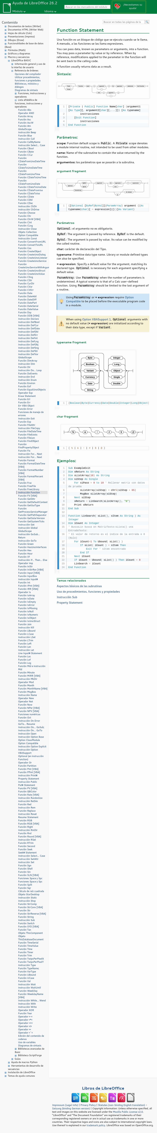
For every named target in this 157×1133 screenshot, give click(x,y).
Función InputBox (27, 576)
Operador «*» (25, 1019)
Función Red (24, 804)
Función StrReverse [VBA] (32, 913)
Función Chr (24, 216)
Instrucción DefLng (28, 341)
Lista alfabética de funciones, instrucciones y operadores (28, 103)
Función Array (25, 116)
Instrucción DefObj (28, 344)
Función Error (25, 408)
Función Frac (25, 482)
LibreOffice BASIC (21, 60)
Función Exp (24, 421)
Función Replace (27, 810)
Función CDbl (25, 199)
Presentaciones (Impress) (21, 36)
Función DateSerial (28, 306)
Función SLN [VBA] (28, 875)
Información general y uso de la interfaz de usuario (28, 65)
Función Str (24, 910)
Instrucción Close (27, 228)
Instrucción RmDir (27, 830)
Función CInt (25, 222)
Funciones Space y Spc (30, 878)
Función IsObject (27, 617)
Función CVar (25, 286)
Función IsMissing (27, 608)
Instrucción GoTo (27, 540)
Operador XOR (26, 1010)
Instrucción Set (26, 862)
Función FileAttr (26, 425)
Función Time (25, 949)
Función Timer (25, 952)
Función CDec (25, 203)
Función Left (24, 643)
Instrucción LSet (27, 637)
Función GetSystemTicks (31, 521)
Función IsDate (26, 598)
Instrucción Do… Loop (30, 370)
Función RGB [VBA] (28, 823)
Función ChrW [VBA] (29, 219)
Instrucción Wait (27, 984)
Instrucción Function (29, 492)
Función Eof (24, 386)
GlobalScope (25, 129)
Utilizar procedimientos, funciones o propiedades (28, 79)
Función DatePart (27, 302)
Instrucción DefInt (28, 338)
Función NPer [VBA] (29, 708)
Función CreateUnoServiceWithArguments (33, 266)
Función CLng (25, 225)
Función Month (26, 685)
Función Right (25, 826)
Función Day (24, 312)
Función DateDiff (27, 299)
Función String (26, 916)
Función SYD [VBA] (28, 926)
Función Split (25, 884)
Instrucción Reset (27, 814)
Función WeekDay (27, 990)
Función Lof (24, 659)
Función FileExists (27, 434)
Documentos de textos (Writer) (24, 26)
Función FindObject (28, 441)
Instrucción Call (26, 138)
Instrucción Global (28, 527)
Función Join (24, 624)
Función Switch (26, 923)
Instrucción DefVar (28, 354)
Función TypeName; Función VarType (28, 970)
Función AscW (25, 122)
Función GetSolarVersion (31, 518)
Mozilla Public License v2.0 (128, 1111)
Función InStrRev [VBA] (31, 569)
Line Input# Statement (30, 653)
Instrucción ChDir (27, 206)
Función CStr (25, 280)
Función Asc (24, 119)
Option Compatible (28, 235)
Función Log (24, 662)
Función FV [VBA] (27, 495)
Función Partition (27, 765)
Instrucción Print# (27, 775)
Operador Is (24, 592)
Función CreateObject (29, 251)
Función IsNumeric (28, 614)
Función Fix (24, 450)
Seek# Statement (27, 852)
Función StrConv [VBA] (30, 907)
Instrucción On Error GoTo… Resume (29, 722)
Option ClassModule (29, 740)
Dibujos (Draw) (16, 40)
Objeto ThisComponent (30, 933)
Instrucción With (27, 1003)
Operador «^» (25, 1032)
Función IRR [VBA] (28, 589)
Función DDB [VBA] (28, 315)
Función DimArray (27, 360)
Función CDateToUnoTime (32, 177)
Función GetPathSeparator (32, 515)
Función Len (24, 646)
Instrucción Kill (26, 627)
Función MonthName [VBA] (33, 688)
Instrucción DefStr (28, 351)
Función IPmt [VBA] (28, 585)
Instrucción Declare (28, 318)
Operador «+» (25, 1023)
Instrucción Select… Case (31, 145)
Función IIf (24, 556)
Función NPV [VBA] (28, 711)
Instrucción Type (27, 965)
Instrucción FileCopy (29, 428)
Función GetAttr (26, 499)
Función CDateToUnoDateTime (30, 166)
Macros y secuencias (19, 57)
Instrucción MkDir (27, 679)
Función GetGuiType (29, 505)
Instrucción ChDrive (28, 209)
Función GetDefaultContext (33, 502)
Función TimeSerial (28, 942)
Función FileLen (26, 437)
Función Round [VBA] (29, 836)
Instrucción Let (26, 650)
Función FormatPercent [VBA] (30, 478)
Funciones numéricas (29, 714)
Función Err (24, 402)
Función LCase (26, 634)
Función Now (25, 704)
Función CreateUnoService (32, 261)
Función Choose (26, 212)
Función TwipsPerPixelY (31, 962)
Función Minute (26, 672)
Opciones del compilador (28, 74)
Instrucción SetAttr (28, 859)
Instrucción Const (27, 238)
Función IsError (26, 605)
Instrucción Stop (27, 900)
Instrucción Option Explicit (32, 746)
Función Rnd (24, 833)
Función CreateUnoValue (31, 273)
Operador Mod (26, 682)
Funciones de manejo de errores (31, 413)
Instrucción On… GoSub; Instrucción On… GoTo (31, 729)
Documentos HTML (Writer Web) (25, 29)
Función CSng (25, 277)
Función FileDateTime (29, 431)
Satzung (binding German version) (71, 1108)
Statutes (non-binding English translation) (121, 1105)
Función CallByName (29, 142)
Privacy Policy (88, 1105)
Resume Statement (28, 817)
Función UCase (26, 978)
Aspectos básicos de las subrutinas (79, 584)
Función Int (24, 582)
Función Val (24, 981)
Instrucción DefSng (28, 347)
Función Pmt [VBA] (28, 769)
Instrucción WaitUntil (29, 987)
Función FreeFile (27, 486)
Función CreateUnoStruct (31, 270)
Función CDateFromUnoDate (29, 182)
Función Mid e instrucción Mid (31, 667)
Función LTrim (25, 640)
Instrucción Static (27, 897)
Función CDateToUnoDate (32, 187)
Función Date (25, 293)
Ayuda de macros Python (24, 1062)
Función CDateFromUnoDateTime (31, 159)
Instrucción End (26, 376)
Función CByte (26, 151)
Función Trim (25, 955)
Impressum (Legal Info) (65, 1105)
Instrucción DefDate (29, 328)
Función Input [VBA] (29, 572)
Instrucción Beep (27, 132)
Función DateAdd (27, 296)
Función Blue (25, 135)
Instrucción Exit (26, 418)
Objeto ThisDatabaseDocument (31, 938)
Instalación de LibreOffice (21, 1072)
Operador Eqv (25, 392)
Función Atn (24, 126)
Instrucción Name (27, 695)
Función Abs (24, 109)
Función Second (26, 846)
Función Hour (25, 553)
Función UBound (27, 974)
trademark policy (96, 1125)
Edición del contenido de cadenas (31, 1037)
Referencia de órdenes (26, 70)
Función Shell (25, 868)
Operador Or (25, 762)
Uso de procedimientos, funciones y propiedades (88, 590)
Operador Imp (25, 563)
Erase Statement (27, 396)
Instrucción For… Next (30, 453)
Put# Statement (26, 785)
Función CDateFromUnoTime (29, 172)
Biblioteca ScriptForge (30, 1055)
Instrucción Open (27, 733)
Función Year (25, 1013)
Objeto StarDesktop (28, 894)
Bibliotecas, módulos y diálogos (27, 85)
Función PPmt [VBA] (29, 772)
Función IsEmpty (27, 601)
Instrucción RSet (27, 839)
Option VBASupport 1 (96, 319)
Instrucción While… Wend (32, 1000)
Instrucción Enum (27, 380)
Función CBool (26, 148)
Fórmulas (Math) (17, 50)
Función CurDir (26, 283)
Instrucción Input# (28, 579)
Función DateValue (28, 309)
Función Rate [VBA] (28, 794)
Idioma (48, 11)
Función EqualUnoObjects (32, 389)
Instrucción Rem (26, 807)
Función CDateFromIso (30, 190)
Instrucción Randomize (30, 798)
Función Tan (24, 929)
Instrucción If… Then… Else (32, 560)
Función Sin (24, 871)
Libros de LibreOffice (103, 1088)
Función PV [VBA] (27, 788)
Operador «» (24, 1029)
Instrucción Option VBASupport (28, 751)
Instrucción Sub (26, 920)
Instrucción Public (27, 781)
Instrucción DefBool (29, 322)
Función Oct (24, 717)
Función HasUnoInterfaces (32, 547)
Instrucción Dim (26, 363)
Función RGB (25, 820)
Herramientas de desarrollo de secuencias (25, 1067)
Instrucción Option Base (31, 736)
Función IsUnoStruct (29, 621)
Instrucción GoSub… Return (29, 536)
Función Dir (24, 367)
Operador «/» (25, 1026)
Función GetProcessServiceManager (32, 510)
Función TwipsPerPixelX (31, 958)
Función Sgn (24, 865)
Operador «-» (25, 1016)
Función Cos (24, 248)
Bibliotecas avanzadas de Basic (29, 1050)
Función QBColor (27, 791)
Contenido (10, 22)
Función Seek (25, 849)
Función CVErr (26, 290)
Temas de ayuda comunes (21, 1075)
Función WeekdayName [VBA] (30, 995)
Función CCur (25, 154)
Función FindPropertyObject (28, 446)
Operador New (26, 698)
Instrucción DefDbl (28, 331)
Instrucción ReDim (28, 801)
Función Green (26, 544)
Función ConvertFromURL (32, 241)
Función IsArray (26, 595)
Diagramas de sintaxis (26, 90)
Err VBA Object (26, 405)
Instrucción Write (27, 1007)
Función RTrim (26, 843)
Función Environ (26, 383)
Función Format (26, 460)
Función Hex (24, 550)
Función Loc (24, 656)
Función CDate (26, 196)
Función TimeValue (28, 945)
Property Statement (28, 778)
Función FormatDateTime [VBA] (31, 465)
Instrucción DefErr (28, 335)
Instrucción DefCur (28, 325)
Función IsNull (26, 611)
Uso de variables (27, 1042)
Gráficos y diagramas (19, 53)
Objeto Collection (27, 232)
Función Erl (24, 399)
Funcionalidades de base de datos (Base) (24, 45)
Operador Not (25, 701)
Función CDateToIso (29, 193)
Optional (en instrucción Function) (31, 758)
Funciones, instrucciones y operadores (30, 95)
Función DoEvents (27, 373)
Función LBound (26, 630)
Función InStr (25, 566)
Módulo (17, 11)
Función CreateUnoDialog (32, 254)
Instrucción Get (26, 524)
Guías (18, 1058)
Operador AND (26, 113)
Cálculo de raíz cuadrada (31, 891)
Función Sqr (24, 888)
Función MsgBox (27, 691)
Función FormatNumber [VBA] (30, 471)
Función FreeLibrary (28, 489)
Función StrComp (27, 904)
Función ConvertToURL (30, 245)
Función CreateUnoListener (32, 257)
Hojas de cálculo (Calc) (20, 33)
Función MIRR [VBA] (29, 675)
